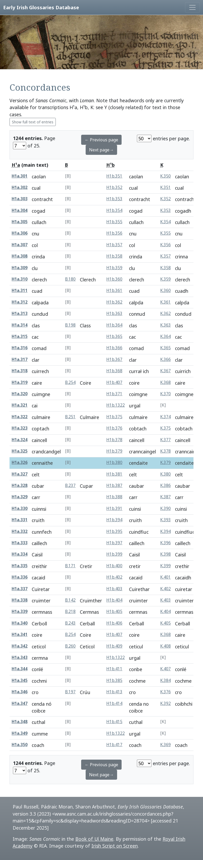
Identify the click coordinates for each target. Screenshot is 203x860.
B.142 (70, 600)
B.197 (70, 692)
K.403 (165, 600)
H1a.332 (19, 531)
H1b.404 (114, 600)
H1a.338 (19, 600)
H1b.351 (114, 176)
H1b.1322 (115, 405)
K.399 (165, 566)
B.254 (70, 382)
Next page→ (101, 150)
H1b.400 (114, 566)
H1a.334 (19, 554)
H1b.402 (114, 577)
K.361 (165, 302)
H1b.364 (114, 325)
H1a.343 (19, 657)
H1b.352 (114, 187)
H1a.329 (19, 497)
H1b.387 (114, 485)
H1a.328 (19, 485)
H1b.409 (114, 646)
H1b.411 (114, 669)
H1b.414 (114, 703)
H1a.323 (19, 428)
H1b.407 (114, 382)
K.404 (165, 611)
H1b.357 (114, 245)
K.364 (165, 336)
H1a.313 (19, 313)
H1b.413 (114, 692)
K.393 (165, 520)
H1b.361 (114, 290)
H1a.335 (19, 566)
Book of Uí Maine (94, 839)
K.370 (165, 394)
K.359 (165, 279)
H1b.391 (114, 508)
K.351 (165, 187)
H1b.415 (114, 721)
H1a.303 (19, 199)
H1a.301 (19, 176)
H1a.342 (19, 646)
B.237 (70, 485)
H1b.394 (114, 520)
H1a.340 (19, 623)
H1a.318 (19, 371)
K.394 (165, 531)
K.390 (165, 508)
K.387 (165, 497)
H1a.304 (19, 210)
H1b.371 (114, 394)
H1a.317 (19, 359)
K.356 (165, 245)
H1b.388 (114, 497)
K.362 (165, 313)
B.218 (70, 611)
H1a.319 (19, 382)
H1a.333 (19, 543)
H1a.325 (19, 451)
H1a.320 (19, 394)
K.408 (165, 646)
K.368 (165, 382)
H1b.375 (114, 417)
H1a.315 (19, 336)
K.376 (165, 692)
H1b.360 (114, 279)
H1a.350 (19, 744)
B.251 (70, 417)
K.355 (165, 233)
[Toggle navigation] (192, 7)
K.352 (165, 199)
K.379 (165, 462)
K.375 (165, 428)
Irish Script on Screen (114, 846)
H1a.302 (19, 187)
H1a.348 (19, 721)
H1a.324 (19, 440)
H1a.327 (19, 474)
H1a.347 (19, 703)
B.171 (70, 566)
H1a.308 (19, 256)
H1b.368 (114, 371)
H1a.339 (19, 611)
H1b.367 (114, 359)
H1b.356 (114, 233)
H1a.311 (19, 290)
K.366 (165, 359)
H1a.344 (19, 669)
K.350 (165, 176)
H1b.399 (114, 554)
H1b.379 (114, 451)
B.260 (70, 646)
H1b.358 (114, 256)
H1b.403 (114, 589)
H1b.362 (114, 302)
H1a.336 (19, 577)
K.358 (165, 268)
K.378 (165, 451)
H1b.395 (114, 531)
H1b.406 (114, 623)
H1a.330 (19, 508)
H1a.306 (19, 233)
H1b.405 (114, 611)
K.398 (165, 554)
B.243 (70, 623)
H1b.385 (114, 680)
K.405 (165, 623)
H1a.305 (19, 222)
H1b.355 (114, 222)
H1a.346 (19, 692)
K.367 (165, 371)
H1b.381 (114, 474)
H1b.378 (114, 440)
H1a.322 (19, 417)
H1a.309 (19, 268)
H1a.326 (19, 462)
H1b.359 (114, 268)
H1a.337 (19, 589)
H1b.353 (114, 199)
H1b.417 (114, 744)
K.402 (165, 589)
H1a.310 (19, 279)
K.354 (165, 222)
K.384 (165, 680)
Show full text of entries (32, 121)
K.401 (165, 577)
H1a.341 (19, 634)
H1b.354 (114, 210)
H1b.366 (114, 348)
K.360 (165, 290)
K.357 (165, 256)
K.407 (165, 669)
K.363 (165, 325)
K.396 (165, 543)
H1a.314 (19, 325)
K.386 (165, 485)
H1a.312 (19, 302)
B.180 (70, 279)
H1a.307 (19, 245)
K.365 (165, 348)
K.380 (165, 474)
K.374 (165, 417)
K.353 (165, 210)
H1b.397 (114, 543)
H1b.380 (114, 462)
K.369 (165, 744)
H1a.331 (19, 520)
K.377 (165, 440)
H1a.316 (19, 348)
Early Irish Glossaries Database (41, 7)
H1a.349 (19, 733)
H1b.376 (114, 428)
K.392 (165, 703)
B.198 (70, 325)
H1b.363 (114, 313)
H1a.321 (19, 405)
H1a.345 (19, 680)
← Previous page (101, 140)
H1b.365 (114, 336)
